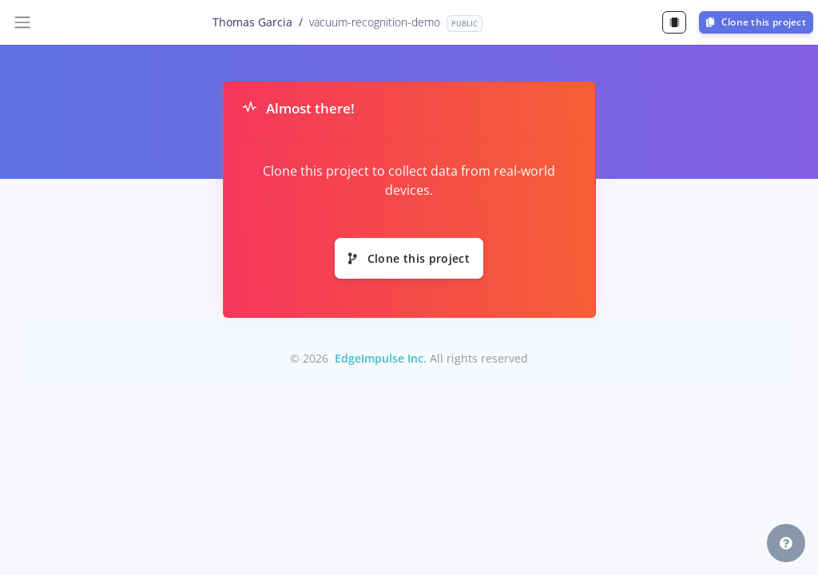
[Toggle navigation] (22, 22)
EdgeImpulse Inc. (381, 358)
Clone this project (756, 22)
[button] (786, 543)
